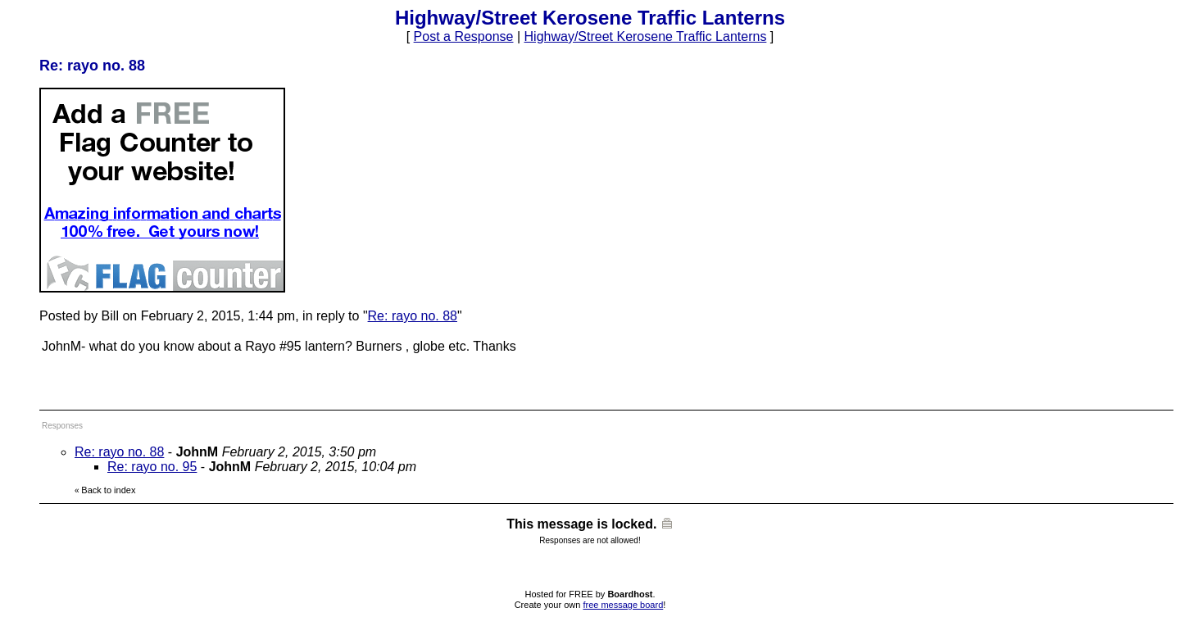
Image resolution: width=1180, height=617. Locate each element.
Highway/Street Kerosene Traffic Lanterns (645, 36)
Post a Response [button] (464, 36)
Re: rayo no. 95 (152, 467)
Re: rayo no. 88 (412, 316)
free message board (623, 605)
